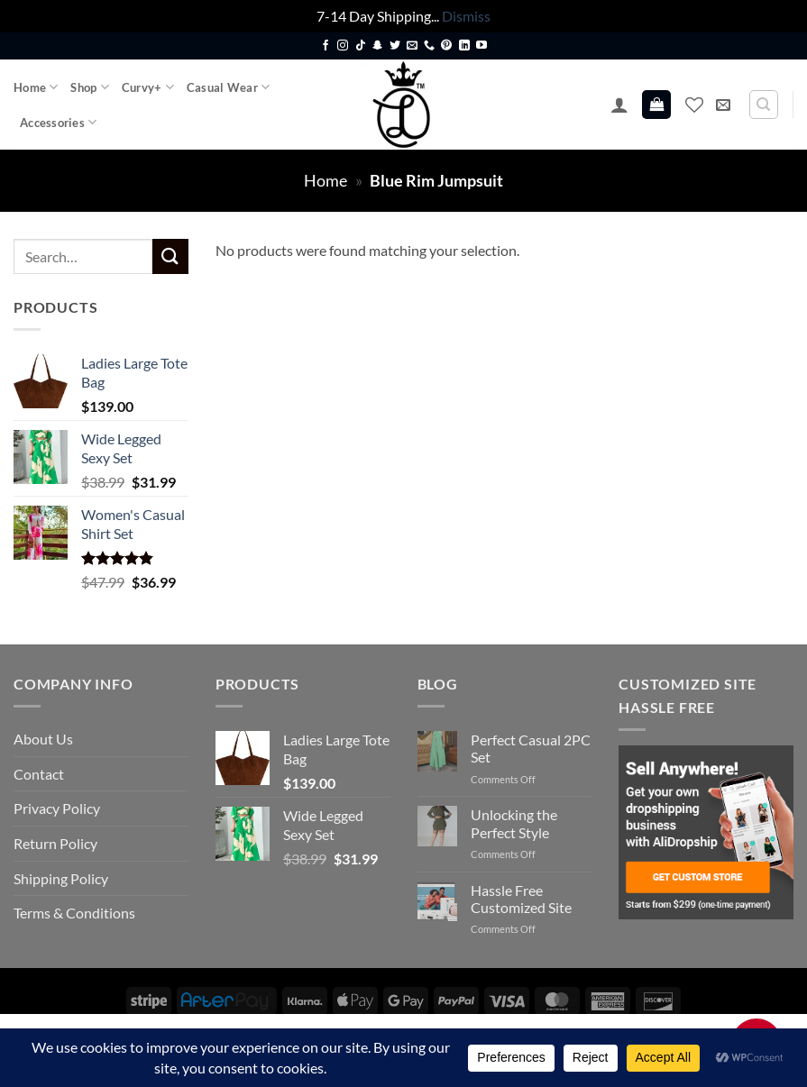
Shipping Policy (61, 878)
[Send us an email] (412, 46)
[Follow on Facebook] (325, 46)
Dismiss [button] (466, 15)
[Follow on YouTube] (481, 46)
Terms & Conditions (74, 912)
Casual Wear (228, 87)
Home (36, 87)
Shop (89, 87)
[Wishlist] (694, 104)
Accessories (58, 122)
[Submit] (170, 256)
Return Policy (55, 843)
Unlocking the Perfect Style (514, 823)
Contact (39, 773)
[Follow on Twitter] (395, 46)
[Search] (763, 104)
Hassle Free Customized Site (521, 898)
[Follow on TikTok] (360, 46)
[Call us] (429, 46)
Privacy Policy (57, 808)
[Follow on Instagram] (342, 46)
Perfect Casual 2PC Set (531, 748)
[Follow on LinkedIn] (464, 46)
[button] (619, 104)
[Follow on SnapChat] (377, 46)
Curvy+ (148, 87)
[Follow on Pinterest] (446, 46)
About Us (43, 738)
